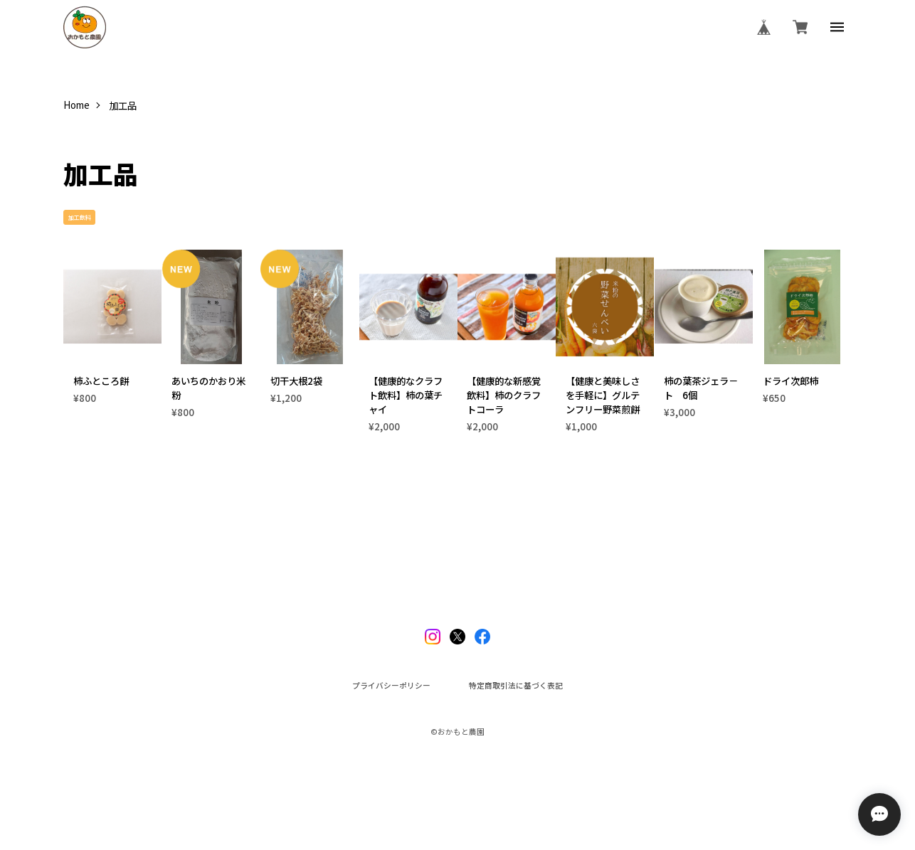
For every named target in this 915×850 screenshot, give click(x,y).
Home (76, 105)
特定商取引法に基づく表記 (516, 686)
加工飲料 (79, 217)
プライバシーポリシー (391, 686)
